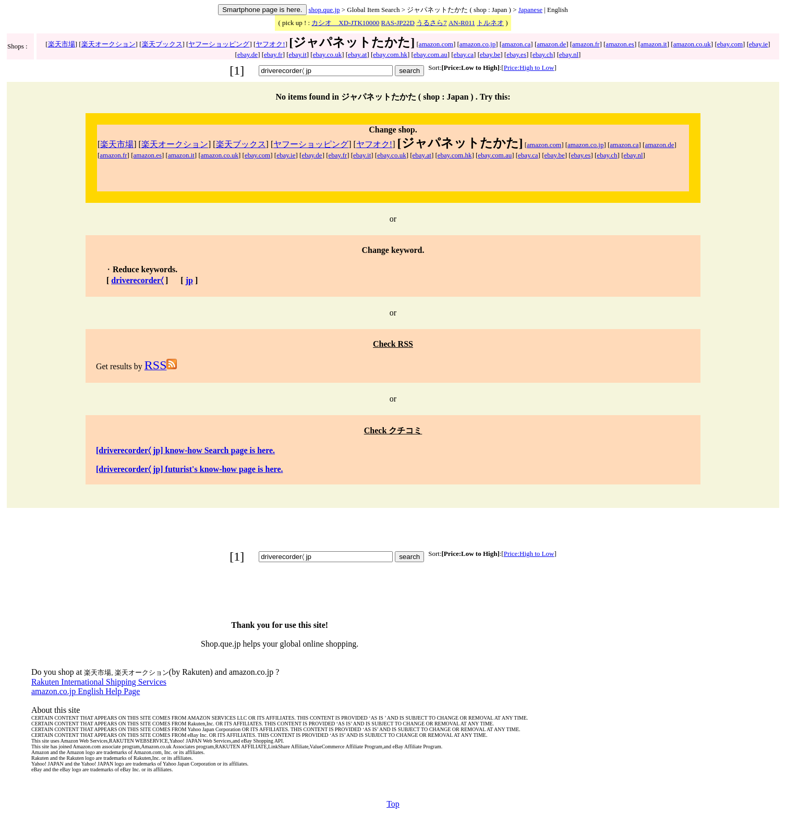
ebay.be (490, 54)
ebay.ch (543, 54)
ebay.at (357, 54)
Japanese (530, 10)
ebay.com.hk (390, 54)
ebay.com (730, 44)
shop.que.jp (324, 10)
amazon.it (653, 44)
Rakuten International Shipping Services (98, 681)
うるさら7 (431, 23)
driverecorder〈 (137, 280)
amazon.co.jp (477, 44)
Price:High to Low (529, 67)
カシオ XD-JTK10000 (345, 23)
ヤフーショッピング (218, 44)
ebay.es (516, 54)
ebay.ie (758, 44)
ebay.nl (568, 54)
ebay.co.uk (327, 54)
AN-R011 (462, 23)
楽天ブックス (162, 44)
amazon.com (436, 44)
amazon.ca (516, 44)
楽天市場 (61, 44)
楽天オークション (108, 44)
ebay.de (247, 54)
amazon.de (551, 44)
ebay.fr (273, 54)
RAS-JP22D (398, 23)
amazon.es (620, 44)
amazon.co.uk (692, 44)
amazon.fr (585, 44)
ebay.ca (464, 54)
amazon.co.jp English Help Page (85, 691)
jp (189, 280)
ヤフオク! (270, 44)
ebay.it (298, 54)
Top (393, 803)
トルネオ (490, 23)
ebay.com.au (431, 54)
